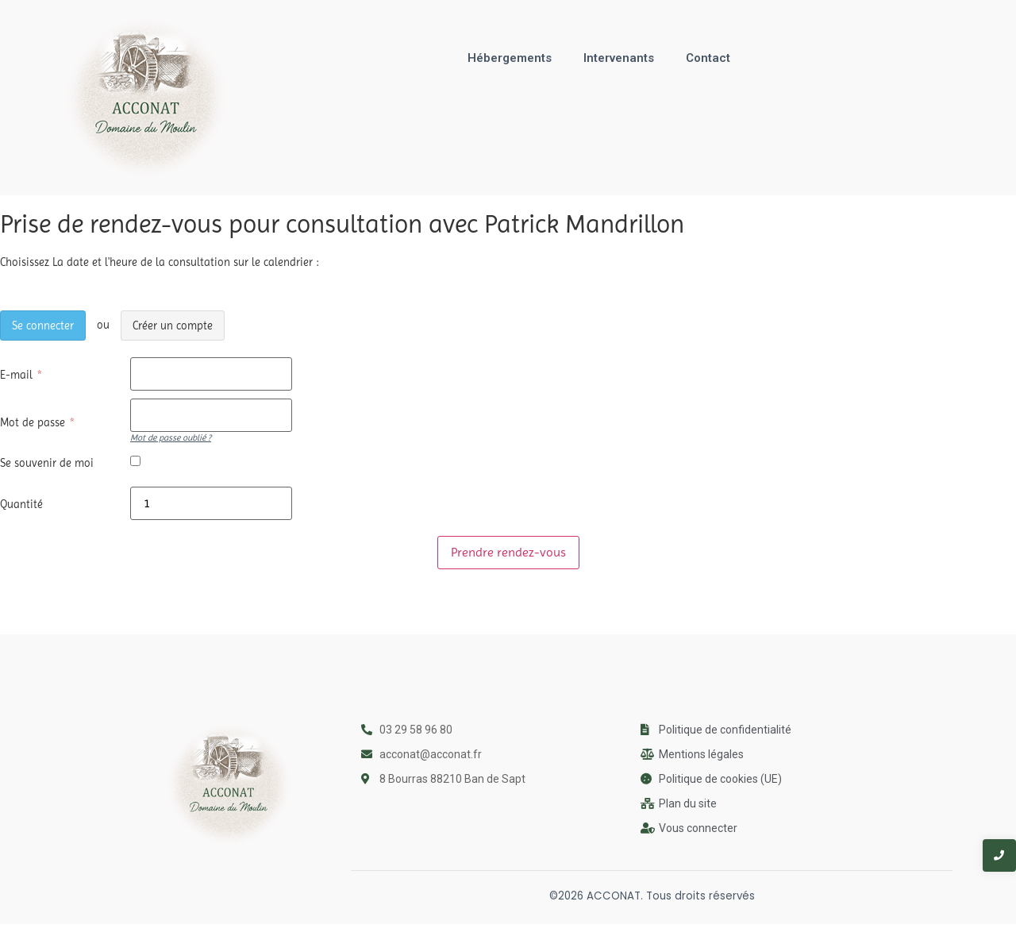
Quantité (21, 504)
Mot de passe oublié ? (170, 438)
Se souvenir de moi (47, 462)
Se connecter (43, 326)
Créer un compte (173, 326)
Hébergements (510, 58)
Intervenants (618, 58)
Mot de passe (38, 422)
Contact (708, 58)
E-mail (22, 374)
